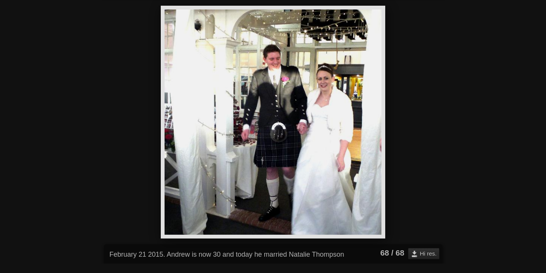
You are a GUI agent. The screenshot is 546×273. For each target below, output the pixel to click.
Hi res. (428, 253)
